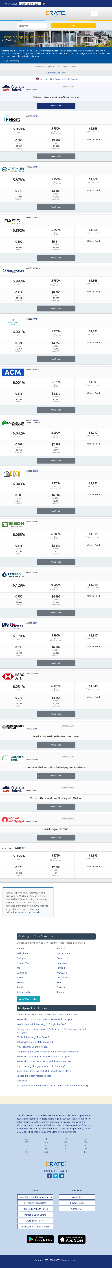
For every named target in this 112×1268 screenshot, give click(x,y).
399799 (36, 674)
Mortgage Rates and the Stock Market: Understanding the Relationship (52, 1085)
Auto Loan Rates (35, 1220)
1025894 (36, 268)
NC (65, 1142)
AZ (26, 1142)
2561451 (36, 471)
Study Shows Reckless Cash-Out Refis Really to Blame (44, 1070)
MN (26, 1148)
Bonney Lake (63, 953)
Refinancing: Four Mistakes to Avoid (35, 1041)
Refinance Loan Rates (35, 1202)
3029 (35, 729)
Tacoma (61, 992)
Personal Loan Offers (35, 1214)
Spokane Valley (24, 992)
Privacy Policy (77, 1202)
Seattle (20, 987)
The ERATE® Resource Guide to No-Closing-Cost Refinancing (47, 1051)
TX (85, 1142)
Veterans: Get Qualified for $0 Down (56, 78)
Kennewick (62, 963)
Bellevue (61, 948)
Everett (60, 958)
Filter (73, 25)
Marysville (62, 972)
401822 (36, 572)
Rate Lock (22, 1080)
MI (46, 1148)
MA (46, 1142)
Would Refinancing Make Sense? (33, 1037)
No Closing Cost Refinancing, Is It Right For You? (41, 1024)
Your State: (11, 3)
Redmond (21, 982)
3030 (35, 821)
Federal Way (23, 963)
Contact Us (77, 1208)
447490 (36, 319)
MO (46, 1151)
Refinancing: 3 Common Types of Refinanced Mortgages (45, 1019)
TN (65, 1151)
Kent (19, 967)
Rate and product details (27, 912)
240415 (36, 167)
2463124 (36, 217)
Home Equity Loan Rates (35, 1208)
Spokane (61, 987)
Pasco (20, 977)
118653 (36, 420)
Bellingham (22, 953)
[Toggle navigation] (94, 13)
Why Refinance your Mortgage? (32, 1046)
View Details (56, 105)
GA (26, 1138)
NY (65, 1138)
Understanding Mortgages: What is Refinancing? (41, 1066)
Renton (60, 982)
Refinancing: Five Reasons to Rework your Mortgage (43, 1056)
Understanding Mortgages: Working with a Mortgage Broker (47, 1014)
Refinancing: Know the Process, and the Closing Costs (44, 1061)
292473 (36, 116)
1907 (35, 90)
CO (85, 1151)
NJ (66, 1148)
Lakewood (22, 972)
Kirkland (61, 967)
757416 (36, 522)
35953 (24, 848)
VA (85, 1148)
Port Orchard (63, 977)
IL (86, 1138)
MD (86, 1145)
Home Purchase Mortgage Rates (35, 1196)
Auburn (20, 948)
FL (46, 1138)
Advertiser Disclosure (56, 72)
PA (66, 1145)
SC (26, 1151)
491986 (36, 760)
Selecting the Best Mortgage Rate (34, 1075)
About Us (77, 1196)
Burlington (22, 958)
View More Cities (28, 999)
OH (26, 1145)
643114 (36, 370)
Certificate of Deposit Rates (35, 1226)
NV (46, 1145)
